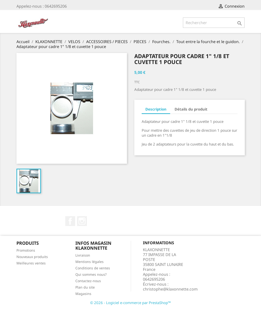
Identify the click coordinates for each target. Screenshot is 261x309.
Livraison (82, 255)
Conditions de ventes (92, 268)
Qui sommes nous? (91, 274)
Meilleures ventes (31, 263)
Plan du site (85, 287)
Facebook (70, 221)
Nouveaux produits (32, 256)
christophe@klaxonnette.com (170, 289)
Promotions (25, 250)
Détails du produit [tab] (191, 109)
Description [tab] (155, 109)
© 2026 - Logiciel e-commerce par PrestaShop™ (130, 302)
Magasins (83, 293)
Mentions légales (89, 261)
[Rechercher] (214, 22)
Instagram (82, 221)
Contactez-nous (88, 280)
